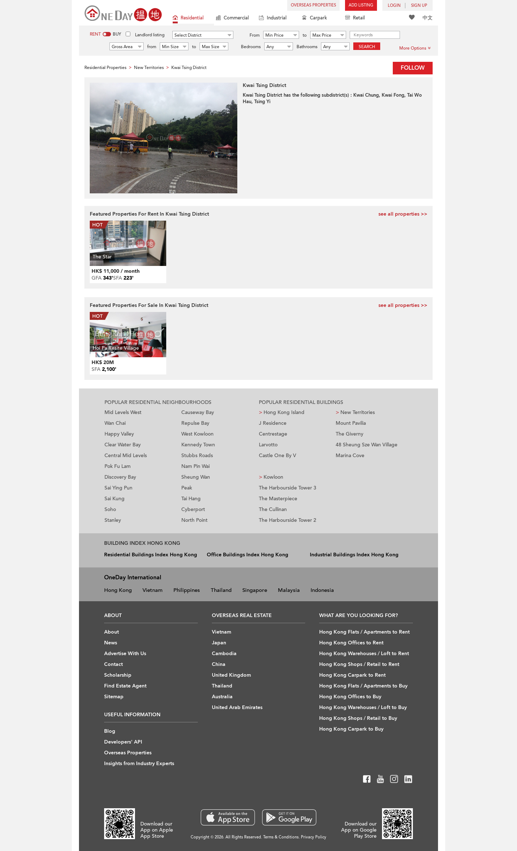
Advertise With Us (125, 653)
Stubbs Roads (197, 455)
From (255, 35)
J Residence (273, 423)
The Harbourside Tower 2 (287, 520)
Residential (188, 18)
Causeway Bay (197, 412)
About (111, 632)
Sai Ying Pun (118, 487)
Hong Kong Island (281, 412)
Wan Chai (115, 423)
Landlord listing (149, 35)
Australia (222, 696)
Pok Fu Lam (117, 466)
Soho (110, 509)
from (151, 47)
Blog (109, 731)
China (218, 664)
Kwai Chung (366, 95)
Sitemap (114, 696)
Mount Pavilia (351, 423)
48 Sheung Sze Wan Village (366, 444)
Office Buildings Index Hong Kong (247, 554)
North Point (194, 520)
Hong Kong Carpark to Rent (352, 675)
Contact (113, 664)
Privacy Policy (313, 837)
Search (367, 47)
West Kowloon (197, 434)
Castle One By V (277, 455)
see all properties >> (402, 214)
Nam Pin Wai (195, 466)
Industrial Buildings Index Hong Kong (354, 554)
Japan (219, 642)
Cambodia (224, 653)
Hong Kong (118, 590)
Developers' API (123, 742)
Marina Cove (350, 455)
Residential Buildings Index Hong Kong (150, 554)
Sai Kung (114, 498)
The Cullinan (273, 509)
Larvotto (268, 444)
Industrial (273, 18)
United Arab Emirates (237, 707)
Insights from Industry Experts (139, 763)
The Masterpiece (278, 498)
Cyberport (193, 509)
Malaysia (289, 590)
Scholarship (117, 675)
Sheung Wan (195, 477)
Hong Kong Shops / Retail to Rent (359, 664)
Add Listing (361, 5)
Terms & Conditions (281, 837)
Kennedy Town (198, 444)
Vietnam (153, 590)
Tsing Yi (262, 101)
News (110, 642)
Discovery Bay (120, 477)
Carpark (314, 18)
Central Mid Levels (125, 455)
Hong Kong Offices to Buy (350, 696)
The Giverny (349, 434)
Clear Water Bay (122, 444)
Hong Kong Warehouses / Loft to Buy (363, 707)
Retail (355, 18)
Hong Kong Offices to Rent (351, 642)
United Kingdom (231, 675)
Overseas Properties (313, 5)
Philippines (186, 590)
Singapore (254, 590)
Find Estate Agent (125, 685)
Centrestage (273, 434)
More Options (415, 48)
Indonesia (322, 590)
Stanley (112, 520)
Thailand (221, 590)
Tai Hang (191, 498)
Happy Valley (119, 434)
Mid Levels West (122, 412)
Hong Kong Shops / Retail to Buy (358, 718)
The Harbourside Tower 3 (287, 487)
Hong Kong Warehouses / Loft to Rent (364, 653)
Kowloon (271, 477)
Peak (186, 487)
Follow (413, 68)
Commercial (232, 18)
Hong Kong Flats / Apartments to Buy (363, 685)
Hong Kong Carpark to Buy (351, 729)
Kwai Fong (393, 95)
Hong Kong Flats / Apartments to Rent (364, 632)
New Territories (355, 412)
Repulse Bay (195, 423)
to (305, 35)
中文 (428, 17)
